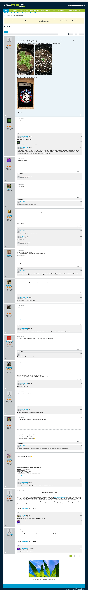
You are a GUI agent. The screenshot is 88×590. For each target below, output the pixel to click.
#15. (81, 548)
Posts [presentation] (6, 31)
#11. (81, 409)
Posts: (8, 48)
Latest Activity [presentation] (12, 31)
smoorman (22, 242)
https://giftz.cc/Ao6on (43, 505)
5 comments (21, 228)
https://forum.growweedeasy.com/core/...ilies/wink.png (26, 475)
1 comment (21, 173)
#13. (81, 482)
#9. (81, 353)
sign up (38, 20)
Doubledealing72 (9, 311)
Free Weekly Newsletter (35, 12)
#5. (81, 230)
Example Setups (62, 10)
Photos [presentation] (18, 31)
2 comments (21, 512)
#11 (81, 391)
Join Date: (7, 47)
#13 (81, 454)
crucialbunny (9, 285)
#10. (81, 383)
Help (71, 585)
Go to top (82, 585)
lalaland (9, 189)
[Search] (75, 5)
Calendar (19, 12)
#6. (81, 270)
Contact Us (75, 585)
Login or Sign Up (80, 0)
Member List (13, 12)
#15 (81, 529)
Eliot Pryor (9, 215)
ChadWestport (9, 341)
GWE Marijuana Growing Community (16, 15)
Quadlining (18, 319)
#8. (81, 328)
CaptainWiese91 (9, 367)
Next (81, 556)
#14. (81, 515)
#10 (81, 362)
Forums (6, 10)
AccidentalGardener (9, 164)
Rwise (9, 397)
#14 (81, 490)
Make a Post (13, 10)
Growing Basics (23, 10)
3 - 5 (79, 228)
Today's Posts (7, 12)
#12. (81, 445)
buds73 (9, 422)
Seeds (54, 10)
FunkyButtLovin (9, 43)
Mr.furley (9, 255)
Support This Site (25, 12)
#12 (81, 417)
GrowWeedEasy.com (74, 10)
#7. (81, 297)
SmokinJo (22, 236)
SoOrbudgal (9, 459)
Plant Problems (34, 10)
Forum (8, 15)
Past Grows (19, 321)
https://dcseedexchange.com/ (59, 497)
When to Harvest (45, 10)
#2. (81, 136)
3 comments (21, 133)
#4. (81, 201)
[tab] (6, 32)
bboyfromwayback (9, 124)
